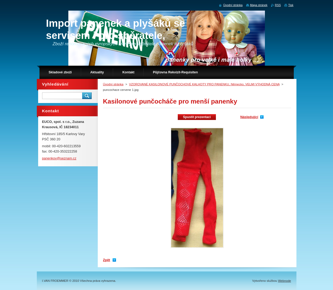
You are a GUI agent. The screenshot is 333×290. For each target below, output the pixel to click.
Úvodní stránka (113, 84)
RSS (278, 5)
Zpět (106, 260)
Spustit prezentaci (197, 117)
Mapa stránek (259, 5)
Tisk (291, 5)
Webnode (284, 280)
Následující (249, 117)
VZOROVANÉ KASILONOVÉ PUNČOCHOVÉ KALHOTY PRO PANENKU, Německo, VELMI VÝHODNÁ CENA (204, 84)
